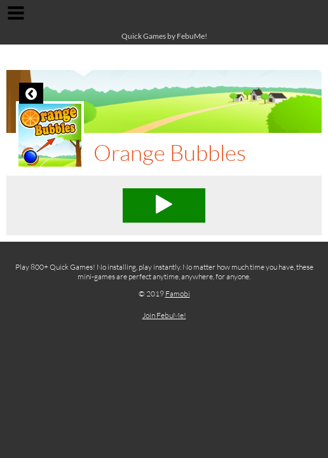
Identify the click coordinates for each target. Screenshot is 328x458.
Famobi (177, 293)
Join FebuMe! (164, 315)
